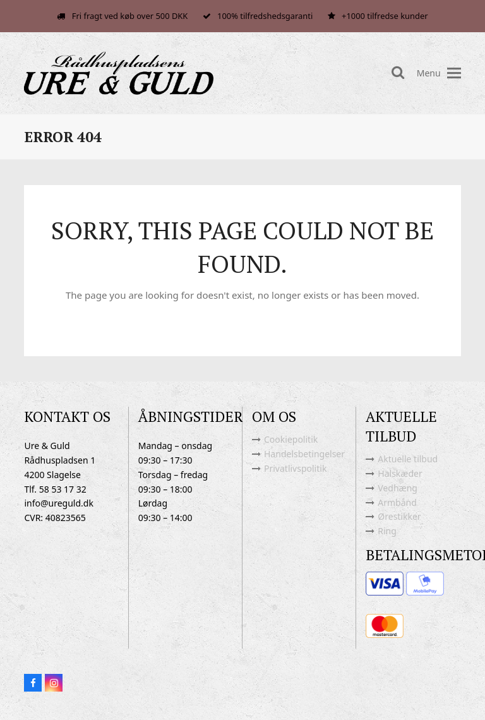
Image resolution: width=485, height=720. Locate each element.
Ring (387, 531)
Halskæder (400, 473)
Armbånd (397, 502)
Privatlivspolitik (295, 468)
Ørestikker (399, 516)
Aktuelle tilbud (408, 459)
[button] (454, 73)
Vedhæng (397, 488)
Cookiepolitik (291, 439)
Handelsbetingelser (304, 454)
